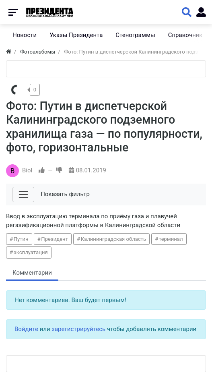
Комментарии (32, 272)
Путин (21, 239)
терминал (171, 239)
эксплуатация (31, 252)
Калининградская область (113, 239)
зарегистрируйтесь (78, 329)
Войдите (26, 329)
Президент (54, 239)
